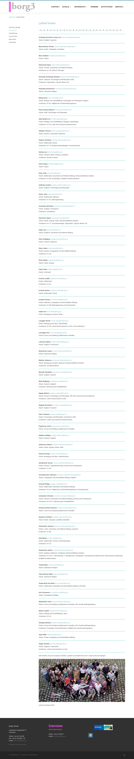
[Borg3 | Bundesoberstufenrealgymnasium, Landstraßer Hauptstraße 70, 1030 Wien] (22, 6)
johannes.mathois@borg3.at (62, 360)
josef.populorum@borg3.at (61, 426)
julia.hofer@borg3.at (54, 173)
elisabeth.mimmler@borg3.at (62, 372)
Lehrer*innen (13, 36)
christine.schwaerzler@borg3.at (65, 496)
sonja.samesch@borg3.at (59, 454)
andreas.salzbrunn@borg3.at (63, 444)
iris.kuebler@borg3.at (54, 311)
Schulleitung (13, 33)
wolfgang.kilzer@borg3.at (59, 239)
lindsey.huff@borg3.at (56, 164)
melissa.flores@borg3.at (63, 110)
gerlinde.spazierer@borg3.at (62, 517)
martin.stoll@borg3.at (55, 538)
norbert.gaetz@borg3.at (59, 119)
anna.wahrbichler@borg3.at (62, 601)
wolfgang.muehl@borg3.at (59, 381)
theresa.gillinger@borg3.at (60, 131)
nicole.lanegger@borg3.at (60, 321)
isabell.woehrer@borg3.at (58, 611)
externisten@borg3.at (59, 736)
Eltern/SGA (12, 39)
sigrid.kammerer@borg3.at (60, 218)
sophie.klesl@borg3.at (56, 260)
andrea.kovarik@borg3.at (59, 290)
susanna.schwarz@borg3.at (67, 508)
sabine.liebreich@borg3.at (60, 342)
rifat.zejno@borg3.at (54, 634)
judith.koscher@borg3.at (59, 278)
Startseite (12, 17)
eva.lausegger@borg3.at (59, 333)
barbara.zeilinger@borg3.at (61, 623)
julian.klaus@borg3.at (56, 248)
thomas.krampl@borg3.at (59, 299)
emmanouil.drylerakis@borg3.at (66, 89)
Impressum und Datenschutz (17, 744)
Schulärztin (12, 42)
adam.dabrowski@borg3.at (61, 65)
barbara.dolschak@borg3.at (70, 77)
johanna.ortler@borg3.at (58, 414)
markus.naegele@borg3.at (59, 393)
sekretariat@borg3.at (20, 740)
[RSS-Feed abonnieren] (124, 755)
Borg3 (16, 755)
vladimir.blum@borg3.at (57, 56)
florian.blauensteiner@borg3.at (65, 46)
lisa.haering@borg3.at (55, 152)
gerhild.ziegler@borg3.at (58, 644)
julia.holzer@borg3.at (55, 194)
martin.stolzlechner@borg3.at (63, 550)
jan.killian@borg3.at (53, 230)
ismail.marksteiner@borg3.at (62, 351)
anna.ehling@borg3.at (56, 98)
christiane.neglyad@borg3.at (62, 405)
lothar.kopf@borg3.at (55, 269)
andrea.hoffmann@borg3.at (61, 185)
